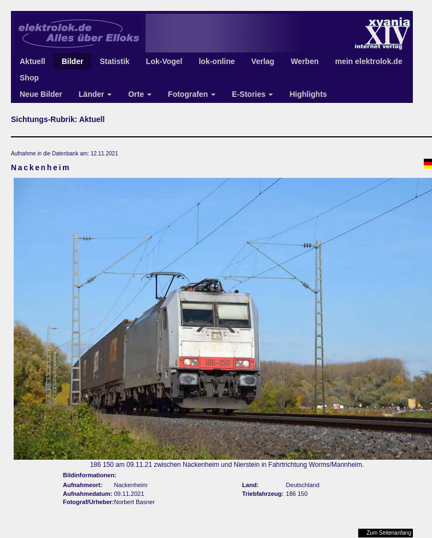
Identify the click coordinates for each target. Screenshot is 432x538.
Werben (305, 61)
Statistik (114, 61)
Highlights (307, 94)
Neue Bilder (41, 94)
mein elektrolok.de (368, 61)
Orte (139, 94)
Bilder (73, 61)
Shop (29, 77)
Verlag (263, 61)
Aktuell (32, 61)
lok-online (217, 61)
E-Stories (252, 94)
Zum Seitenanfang (388, 533)
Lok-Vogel (164, 61)
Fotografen (191, 94)
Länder (95, 94)
